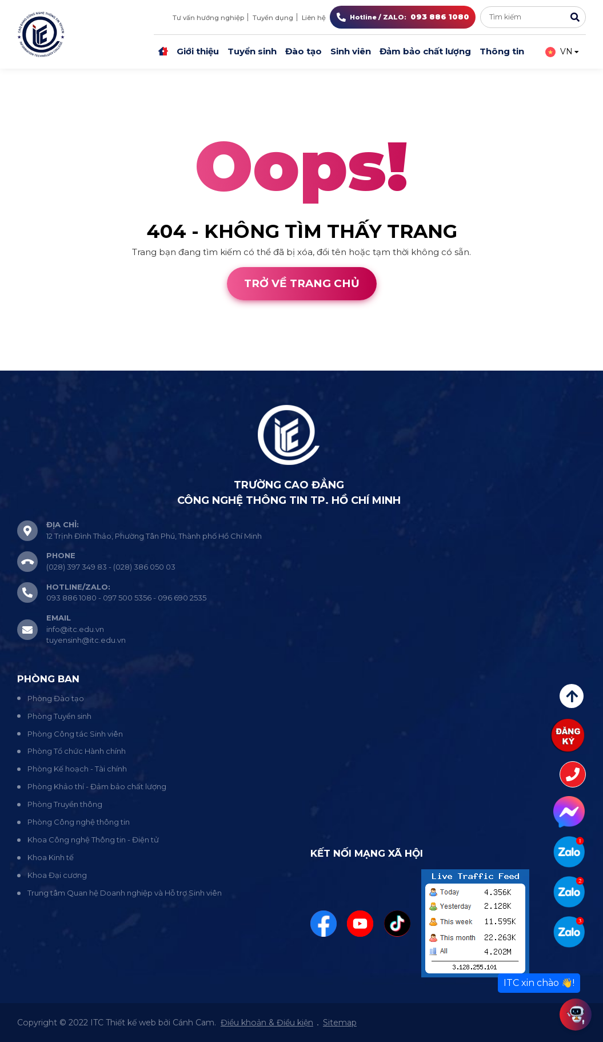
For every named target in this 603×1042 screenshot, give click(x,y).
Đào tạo (303, 51)
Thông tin (502, 51)
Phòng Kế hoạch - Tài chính (77, 768)
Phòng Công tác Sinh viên (75, 733)
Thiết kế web (27, 363)
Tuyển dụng (273, 18)
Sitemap (340, 1022)
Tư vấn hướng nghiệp (208, 18)
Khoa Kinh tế (50, 857)
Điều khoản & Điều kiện (267, 1022)
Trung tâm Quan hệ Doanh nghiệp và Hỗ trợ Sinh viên (124, 892)
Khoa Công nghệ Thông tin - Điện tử (93, 839)
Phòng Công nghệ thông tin (78, 821)
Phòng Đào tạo (55, 698)
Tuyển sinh (252, 51)
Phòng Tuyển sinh (59, 716)
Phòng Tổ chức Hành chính (76, 750)
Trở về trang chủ (302, 283)
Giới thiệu (198, 51)
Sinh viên (350, 51)
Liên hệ (314, 18)
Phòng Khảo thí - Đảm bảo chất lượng (96, 786)
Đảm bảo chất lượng (425, 51)
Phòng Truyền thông (64, 804)
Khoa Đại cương (57, 875)
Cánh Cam (96, 363)
